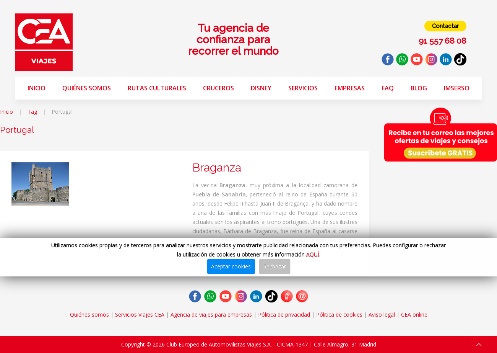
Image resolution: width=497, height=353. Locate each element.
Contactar (445, 26)
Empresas (350, 88)
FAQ (388, 88)
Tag (32, 111)
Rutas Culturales (157, 88)
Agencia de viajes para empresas (211, 314)
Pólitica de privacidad (284, 314)
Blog (419, 88)
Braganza (216, 167)
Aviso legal (382, 314)
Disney (261, 88)
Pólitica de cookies (339, 314)
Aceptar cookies (231, 266)
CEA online (414, 314)
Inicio (36, 88)
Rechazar (274, 266)
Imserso (456, 88)
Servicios (303, 88)
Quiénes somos (86, 88)
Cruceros (218, 88)
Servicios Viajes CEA (139, 314)
